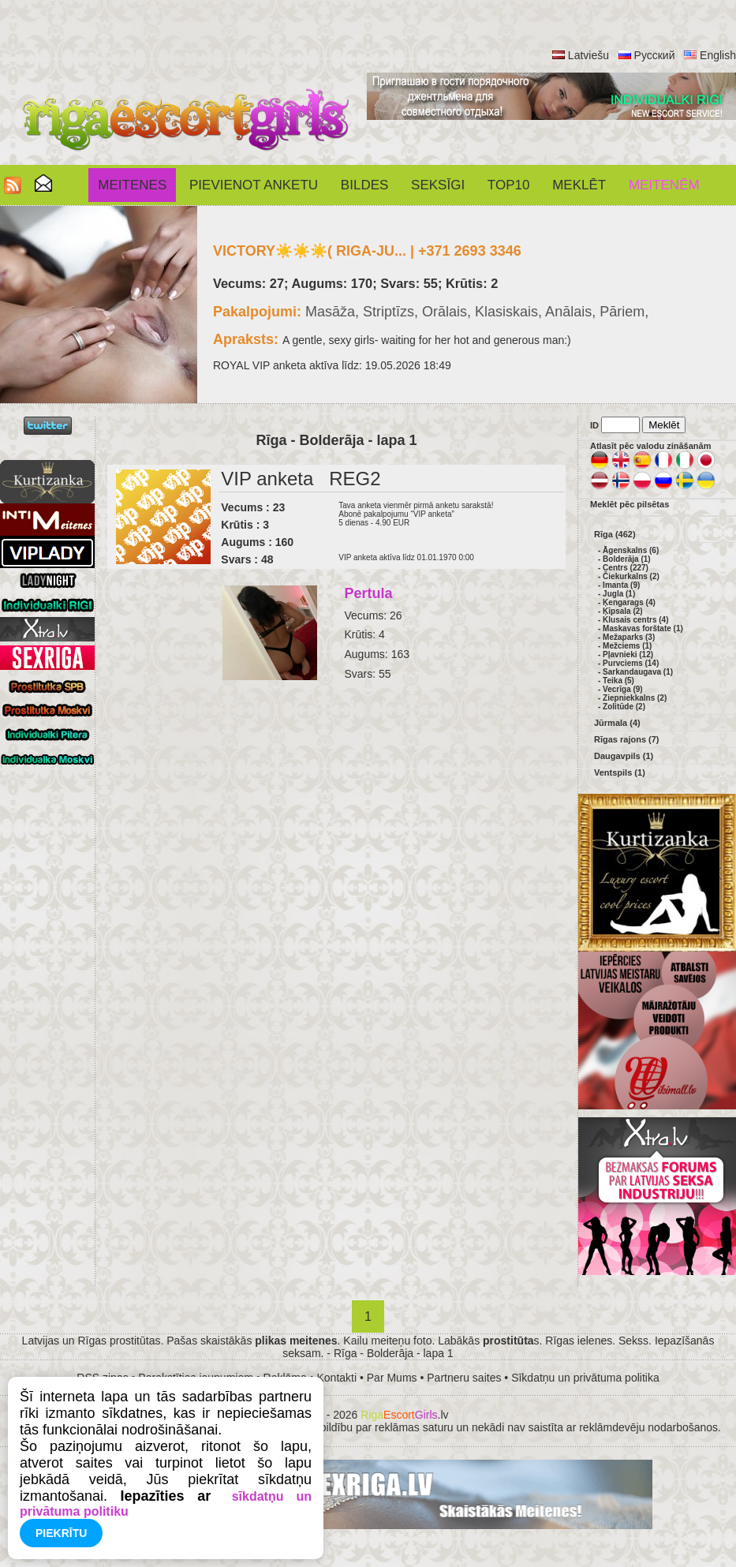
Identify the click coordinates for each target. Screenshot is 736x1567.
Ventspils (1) (619, 772)
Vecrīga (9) (623, 689)
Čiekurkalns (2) (631, 576)
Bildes (364, 185)
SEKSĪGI (438, 185)
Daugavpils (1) (623, 756)
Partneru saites (464, 1377)
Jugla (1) (619, 593)
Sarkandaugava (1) (638, 672)
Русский (654, 55)
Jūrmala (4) (617, 722)
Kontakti (337, 1377)
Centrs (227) (625, 567)
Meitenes (132, 185)
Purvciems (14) (631, 663)
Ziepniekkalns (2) (635, 698)
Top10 (509, 185)
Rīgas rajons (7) (626, 739)
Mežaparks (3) (629, 637)
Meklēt (579, 185)
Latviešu (588, 55)
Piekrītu (61, 1533)
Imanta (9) (621, 585)
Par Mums (392, 1377)
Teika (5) (618, 680)
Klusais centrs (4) (635, 619)
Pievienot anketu (253, 185)
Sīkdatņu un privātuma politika (585, 1377)
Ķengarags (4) (629, 602)
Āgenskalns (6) (631, 550)
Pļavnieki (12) (628, 654)
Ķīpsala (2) (623, 611)
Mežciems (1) (627, 645)
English (718, 55)
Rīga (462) (615, 534)
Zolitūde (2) (624, 706)
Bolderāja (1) (627, 559)
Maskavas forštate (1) (643, 628)
